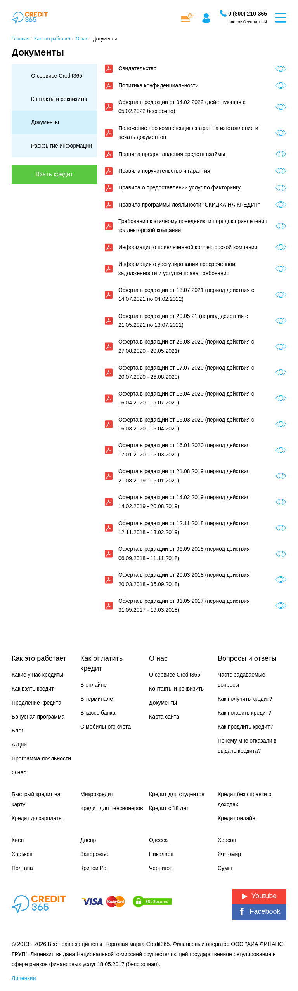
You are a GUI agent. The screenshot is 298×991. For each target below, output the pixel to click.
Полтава (22, 868)
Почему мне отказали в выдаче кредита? (247, 746)
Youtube (259, 896)
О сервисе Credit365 (56, 76)
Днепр (88, 840)
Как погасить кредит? (244, 713)
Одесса (158, 840)
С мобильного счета (105, 727)
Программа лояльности (41, 758)
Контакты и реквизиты (59, 99)
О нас (19, 772)
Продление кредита (36, 702)
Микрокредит (96, 794)
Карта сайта (164, 716)
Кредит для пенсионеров (111, 808)
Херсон (227, 840)
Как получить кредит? (245, 699)
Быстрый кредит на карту (36, 799)
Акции (19, 744)
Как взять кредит (33, 689)
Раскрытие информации (61, 145)
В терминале (96, 699)
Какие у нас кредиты (37, 675)
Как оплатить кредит (101, 663)
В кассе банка (98, 713)
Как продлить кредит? (245, 727)
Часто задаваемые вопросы (241, 680)
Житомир (229, 854)
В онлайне (93, 685)
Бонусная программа (38, 716)
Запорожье (94, 854)
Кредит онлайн (236, 818)
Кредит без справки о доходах (245, 799)
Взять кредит (54, 174)
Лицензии (24, 978)
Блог (17, 730)
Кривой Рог (94, 868)
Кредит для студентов (176, 794)
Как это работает (39, 658)
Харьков (22, 854)
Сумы (225, 868)
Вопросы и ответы (247, 658)
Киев (18, 840)
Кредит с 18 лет (169, 808)
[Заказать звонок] (247, 13)
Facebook (259, 912)
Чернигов (160, 868)
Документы (45, 122)
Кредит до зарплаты (37, 818)
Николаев (161, 854)
